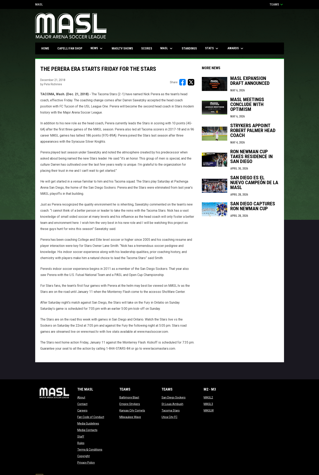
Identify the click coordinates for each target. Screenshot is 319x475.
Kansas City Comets (132, 410)
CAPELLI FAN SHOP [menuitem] (71, 48)
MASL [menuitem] (167, 48)
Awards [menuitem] (235, 48)
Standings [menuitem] (189, 48)
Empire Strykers (129, 404)
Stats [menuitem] (212, 48)
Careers (82, 410)
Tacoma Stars (171, 410)
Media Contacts (87, 430)
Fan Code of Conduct (90, 417)
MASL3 (208, 404)
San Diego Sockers (174, 397)
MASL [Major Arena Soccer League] (39, 5)
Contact (82, 404)
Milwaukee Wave (130, 417)
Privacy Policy (86, 462)
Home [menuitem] (45, 48)
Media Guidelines (88, 423)
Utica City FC (169, 417)
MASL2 (208, 397)
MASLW (209, 410)
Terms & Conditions (89, 449)
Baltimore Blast (129, 397)
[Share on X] (191, 82)
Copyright (83, 456)
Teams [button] (277, 4)
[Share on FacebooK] (182, 82)
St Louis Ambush (172, 404)
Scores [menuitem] (146, 48)
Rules (80, 443)
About (81, 397)
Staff (80, 436)
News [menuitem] (97, 48)
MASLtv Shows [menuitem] (122, 48)
